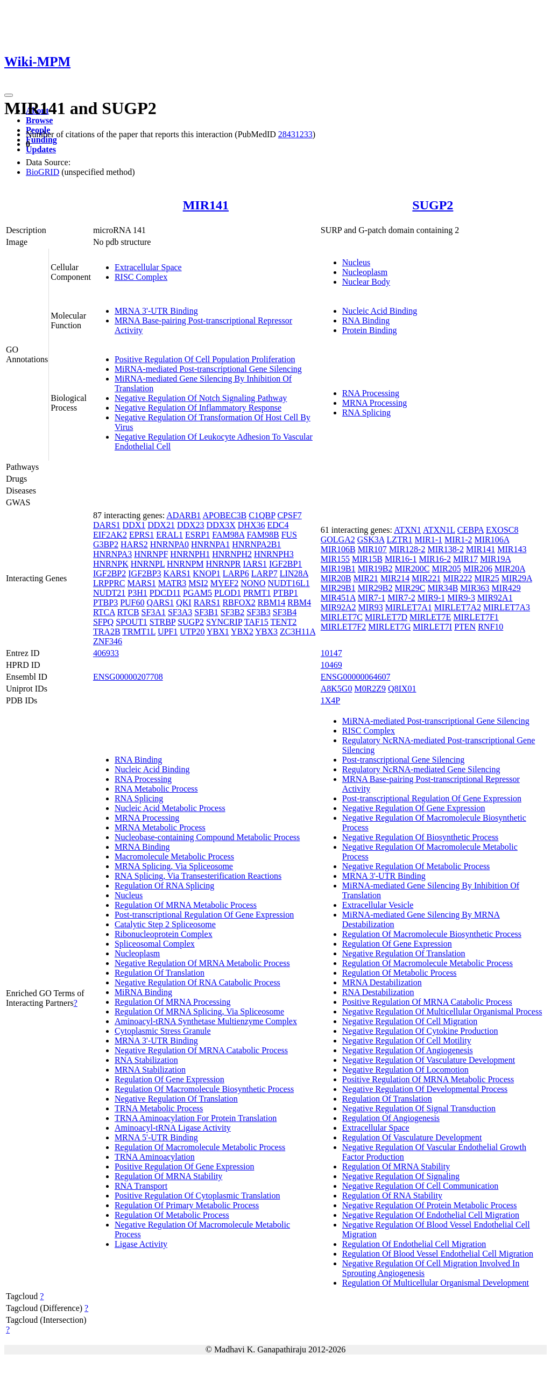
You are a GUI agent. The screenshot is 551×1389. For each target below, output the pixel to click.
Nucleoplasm (364, 272)
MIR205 (446, 568)
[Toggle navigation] (8, 95)
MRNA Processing (374, 402)
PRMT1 (257, 592)
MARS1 (141, 583)
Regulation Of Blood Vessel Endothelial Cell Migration (437, 1253)
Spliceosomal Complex (155, 943)
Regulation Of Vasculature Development (412, 1137)
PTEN (465, 626)
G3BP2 (105, 544)
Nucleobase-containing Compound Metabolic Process (207, 837)
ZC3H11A (297, 631)
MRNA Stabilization (150, 1069)
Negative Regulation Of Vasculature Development (428, 1059)
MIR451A (338, 597)
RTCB (128, 612)
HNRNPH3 (274, 554)
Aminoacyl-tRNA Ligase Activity (173, 1127)
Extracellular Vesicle (378, 904)
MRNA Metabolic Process (160, 827)
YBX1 (218, 631)
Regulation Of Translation (159, 972)
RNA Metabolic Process (156, 788)
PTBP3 (105, 602)
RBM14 (272, 602)
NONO (253, 583)
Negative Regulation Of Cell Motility (406, 1040)
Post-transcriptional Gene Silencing (403, 759)
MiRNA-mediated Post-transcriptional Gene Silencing (208, 368)
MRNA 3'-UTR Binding (156, 310)
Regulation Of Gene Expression (169, 1079)
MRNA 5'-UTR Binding (156, 1137)
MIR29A (516, 578)
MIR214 (394, 578)
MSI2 (198, 583)
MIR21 (366, 578)
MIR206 (477, 568)
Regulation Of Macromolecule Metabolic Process (200, 1147)
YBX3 (266, 631)
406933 (106, 653)
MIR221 (426, 578)
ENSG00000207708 (128, 676)
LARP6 (236, 573)
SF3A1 (154, 612)
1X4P (330, 700)
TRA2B (107, 631)
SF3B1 (206, 612)
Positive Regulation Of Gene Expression (185, 1166)
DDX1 (134, 525)
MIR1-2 (458, 539)
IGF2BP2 (109, 573)
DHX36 (251, 525)
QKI (183, 602)
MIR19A (495, 558)
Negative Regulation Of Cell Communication (420, 1185)
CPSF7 (289, 515)
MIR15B (367, 558)
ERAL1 (169, 534)
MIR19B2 (375, 568)
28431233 (295, 134)
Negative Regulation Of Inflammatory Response (198, 407)
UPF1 (168, 631)
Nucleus (356, 262)
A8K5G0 (336, 688)
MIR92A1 (495, 597)
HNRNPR (223, 563)
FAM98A (228, 534)
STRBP (162, 621)
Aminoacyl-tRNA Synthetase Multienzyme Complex (206, 1021)
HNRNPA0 (169, 544)
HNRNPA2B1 (256, 544)
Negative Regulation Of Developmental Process (424, 1089)
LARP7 (264, 573)
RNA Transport (141, 1185)
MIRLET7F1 (475, 617)
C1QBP (262, 515)
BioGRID (42, 172)
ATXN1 (407, 529)
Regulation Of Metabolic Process (172, 1214)
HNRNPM (185, 563)
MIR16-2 (435, 558)
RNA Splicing (366, 412)
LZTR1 (399, 539)
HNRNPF (151, 554)
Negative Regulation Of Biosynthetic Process (420, 837)
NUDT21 (109, 592)
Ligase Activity (141, 1244)
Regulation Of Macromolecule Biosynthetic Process (204, 1089)
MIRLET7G (389, 626)
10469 (331, 664)
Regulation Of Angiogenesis (391, 1118)
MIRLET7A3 (506, 607)
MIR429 (506, 588)
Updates (41, 149)
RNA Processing (370, 393)
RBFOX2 (238, 602)
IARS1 (254, 563)
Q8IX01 (402, 688)
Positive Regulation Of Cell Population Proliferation (205, 359)
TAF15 (256, 621)
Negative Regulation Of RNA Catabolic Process (197, 982)
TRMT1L (139, 631)
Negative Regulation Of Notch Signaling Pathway (201, 398)
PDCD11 (165, 592)
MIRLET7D (386, 617)
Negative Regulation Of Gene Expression (413, 808)
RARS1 (207, 602)
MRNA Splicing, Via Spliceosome (174, 866)
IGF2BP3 (144, 573)
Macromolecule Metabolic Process (174, 856)
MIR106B (338, 549)
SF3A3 (180, 612)
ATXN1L (439, 529)
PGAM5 (197, 592)
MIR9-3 (461, 597)
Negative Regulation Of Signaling (401, 1176)
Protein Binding (369, 330)
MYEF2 (224, 583)
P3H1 (137, 592)
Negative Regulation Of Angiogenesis (407, 1050)
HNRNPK (111, 563)
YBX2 (242, 631)
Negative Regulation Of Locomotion (405, 1069)
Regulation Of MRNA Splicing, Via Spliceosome (199, 1011)
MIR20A (510, 568)
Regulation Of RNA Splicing (164, 885)
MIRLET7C (342, 617)
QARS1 (160, 602)
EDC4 (277, 525)
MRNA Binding (142, 846)
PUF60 (132, 602)
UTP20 (192, 631)
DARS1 (107, 525)
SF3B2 (232, 612)
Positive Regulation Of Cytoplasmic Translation (197, 1195)
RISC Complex (141, 276)
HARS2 (134, 544)
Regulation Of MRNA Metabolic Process (186, 904)
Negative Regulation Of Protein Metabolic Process (429, 1205)
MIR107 (372, 549)
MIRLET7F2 (343, 626)
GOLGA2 (338, 539)
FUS (289, 534)
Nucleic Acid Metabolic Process (170, 808)
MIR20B (336, 578)
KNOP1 (207, 573)
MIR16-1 (401, 558)
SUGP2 (432, 205)
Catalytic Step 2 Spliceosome (165, 924)
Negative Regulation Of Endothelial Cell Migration (430, 1214)
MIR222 (457, 578)
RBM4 (299, 602)
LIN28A (294, 573)
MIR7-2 (401, 597)
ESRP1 (197, 534)
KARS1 (177, 573)
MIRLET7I (432, 626)
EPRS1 (141, 534)
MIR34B (442, 588)
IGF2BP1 (285, 563)
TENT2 (283, 621)
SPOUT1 (131, 621)
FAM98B (262, 534)
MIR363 (474, 588)
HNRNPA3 (112, 554)
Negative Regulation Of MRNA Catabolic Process (201, 1050)
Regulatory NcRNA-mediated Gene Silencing (421, 769)
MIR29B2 (375, 588)
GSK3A (371, 539)
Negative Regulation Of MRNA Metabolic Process (202, 963)
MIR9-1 (432, 597)
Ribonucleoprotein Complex (164, 934)
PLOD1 (227, 592)
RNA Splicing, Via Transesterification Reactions (198, 875)
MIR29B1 (338, 588)
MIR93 (370, 607)
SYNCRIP (224, 621)
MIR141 (206, 205)
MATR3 (172, 583)
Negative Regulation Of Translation (176, 1098)
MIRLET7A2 (457, 607)
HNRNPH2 (232, 554)
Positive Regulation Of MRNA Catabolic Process (427, 1001)
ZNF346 (107, 641)
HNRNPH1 (190, 554)
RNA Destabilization (378, 992)
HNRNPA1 (210, 544)
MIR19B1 (338, 568)
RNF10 (490, 626)
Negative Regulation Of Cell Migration (410, 1021)
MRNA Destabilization (382, 982)
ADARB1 (183, 515)
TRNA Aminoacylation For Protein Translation (196, 1118)
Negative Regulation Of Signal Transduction (419, 1108)
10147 (331, 653)
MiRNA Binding (143, 992)
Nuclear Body (366, 281)
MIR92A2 (338, 607)
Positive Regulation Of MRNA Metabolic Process (428, 1079)
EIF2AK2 (110, 534)
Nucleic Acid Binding (380, 310)
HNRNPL (148, 563)
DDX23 (190, 525)
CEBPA (470, 529)
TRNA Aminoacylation (155, 1156)
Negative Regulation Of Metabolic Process (416, 866)
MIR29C (410, 588)
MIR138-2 (445, 549)
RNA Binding (366, 320)
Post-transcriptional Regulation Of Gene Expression (204, 914)
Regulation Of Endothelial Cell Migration (414, 1244)
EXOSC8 (502, 529)
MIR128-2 (407, 549)
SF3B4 (284, 612)
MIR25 (487, 578)
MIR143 (511, 549)
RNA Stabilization (146, 1059)
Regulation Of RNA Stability (392, 1195)
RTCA (104, 612)
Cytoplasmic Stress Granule (163, 1030)
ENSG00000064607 (356, 676)
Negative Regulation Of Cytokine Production (420, 1030)
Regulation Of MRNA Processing (173, 1001)
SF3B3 (258, 612)
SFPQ (103, 621)
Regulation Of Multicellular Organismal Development (435, 1282)
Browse (39, 120)
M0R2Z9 (370, 688)
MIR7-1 (372, 597)
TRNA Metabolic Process (159, 1108)
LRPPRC (109, 583)
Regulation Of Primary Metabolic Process (187, 1205)
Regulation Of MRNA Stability (168, 1176)
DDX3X (221, 525)
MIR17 (465, 558)
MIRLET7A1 (408, 607)
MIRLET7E (430, 617)
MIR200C (412, 568)
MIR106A (492, 539)
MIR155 (335, 558)
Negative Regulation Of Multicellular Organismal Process (442, 1011)
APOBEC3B (224, 515)
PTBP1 (285, 592)
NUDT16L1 (288, 583)
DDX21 (161, 525)
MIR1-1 (428, 539)
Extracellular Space (148, 267)
